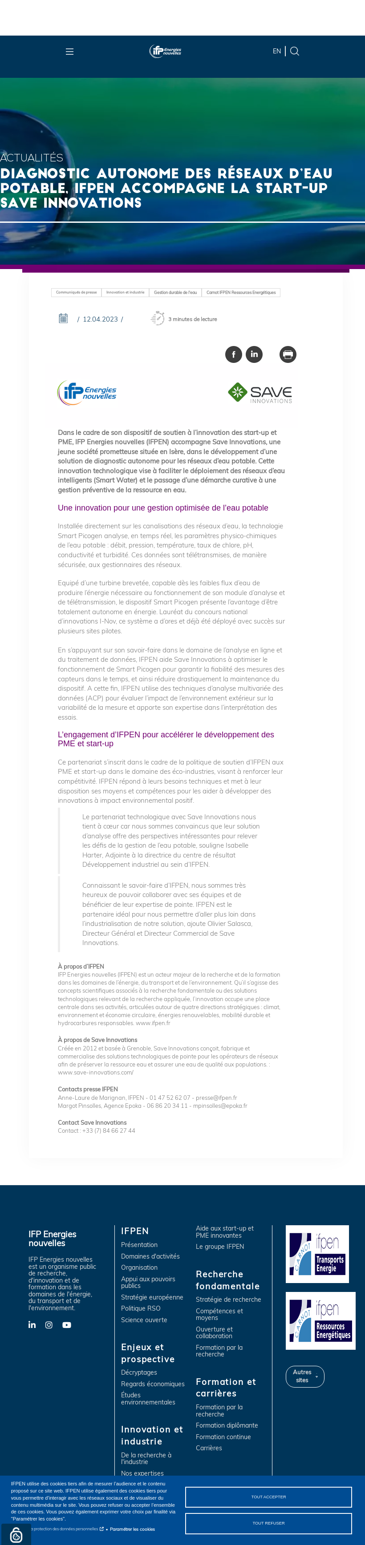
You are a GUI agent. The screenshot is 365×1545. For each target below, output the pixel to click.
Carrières (209, 1448)
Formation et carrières (226, 1387)
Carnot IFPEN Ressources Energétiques (241, 292)
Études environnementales (148, 1399)
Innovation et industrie (125, 292)
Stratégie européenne (152, 1297)
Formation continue (223, 1437)
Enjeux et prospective (148, 1353)
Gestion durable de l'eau (175, 292)
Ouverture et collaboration (214, 1333)
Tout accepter (268, 1497)
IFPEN (135, 1231)
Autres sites (302, 1376)
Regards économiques (153, 1384)
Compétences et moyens (219, 1315)
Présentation (139, 1245)
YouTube (70, 1324)
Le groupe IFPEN (220, 1246)
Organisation (139, 1267)
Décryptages (139, 1372)
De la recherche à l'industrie (146, 1459)
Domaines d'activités (150, 1256)
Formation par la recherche (219, 1351)
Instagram (53, 1324)
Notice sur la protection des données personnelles (54, 1528)
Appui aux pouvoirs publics (148, 1283)
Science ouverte (144, 1320)
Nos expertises (142, 1473)
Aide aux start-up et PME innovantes (225, 1232)
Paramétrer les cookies (132, 1529)
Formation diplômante (227, 1425)
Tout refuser (268, 1523)
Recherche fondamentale (228, 1280)
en (277, 51)
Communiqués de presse (76, 292)
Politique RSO (141, 1308)
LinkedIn (36, 1324)
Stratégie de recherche (228, 1299)
